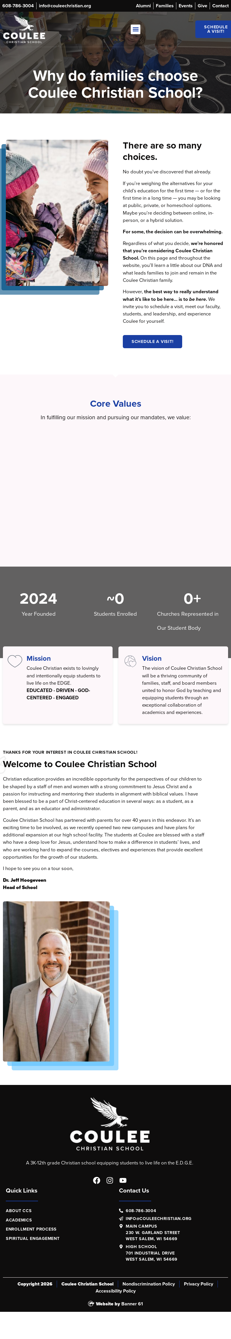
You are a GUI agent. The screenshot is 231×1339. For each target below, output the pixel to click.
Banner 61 (132, 1303)
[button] (135, 29)
